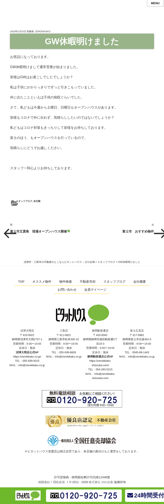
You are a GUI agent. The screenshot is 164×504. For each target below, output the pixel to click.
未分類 (36, 201)
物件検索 (65, 281)
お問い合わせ (67, 289)
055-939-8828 (67, 352)
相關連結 (44, 482)
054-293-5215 (104, 369)
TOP (21, 281)
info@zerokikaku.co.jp (32, 365)
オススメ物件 (41, 281)
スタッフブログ (24, 201)
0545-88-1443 (140, 352)
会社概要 (139, 281)
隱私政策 (59, 482)
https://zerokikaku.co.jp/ (27, 356)
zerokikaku (42, 31)
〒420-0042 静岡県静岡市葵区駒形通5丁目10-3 (100, 339)
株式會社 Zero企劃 (101, 482)
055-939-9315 (30, 360)
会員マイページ (95, 289)
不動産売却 (87, 281)
